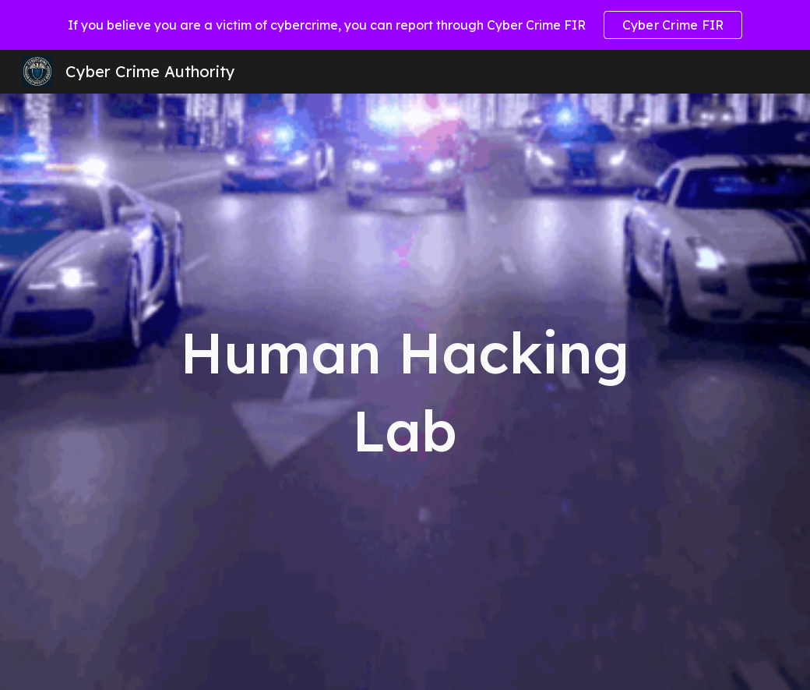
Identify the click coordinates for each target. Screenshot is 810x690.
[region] (405, 25)
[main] (405, 392)
